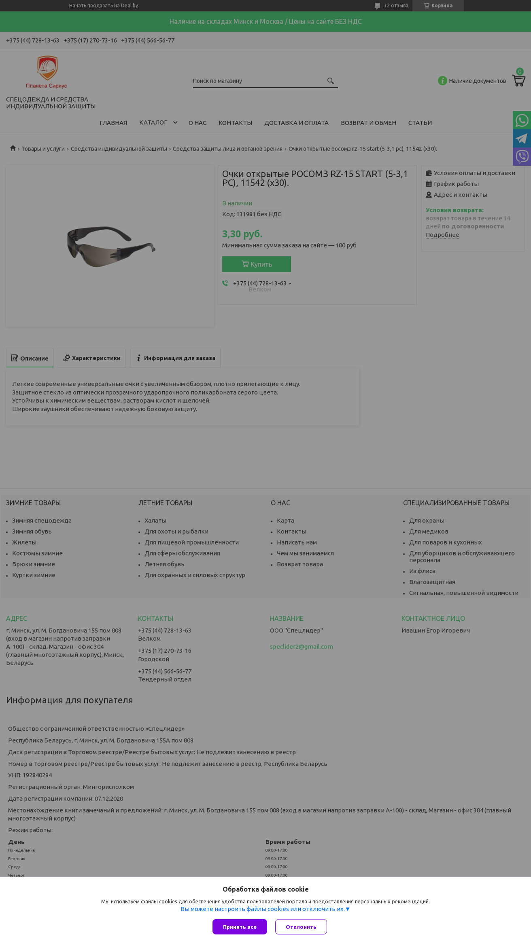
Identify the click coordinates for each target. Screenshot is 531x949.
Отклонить (301, 927)
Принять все (240, 927)
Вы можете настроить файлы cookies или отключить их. (263, 908)
